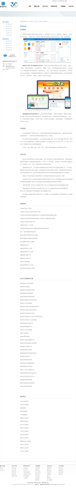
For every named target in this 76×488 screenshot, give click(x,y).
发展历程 (37, 474)
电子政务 (41, 21)
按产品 (1, 470)
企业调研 (25, 478)
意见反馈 (9, 41)
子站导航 (54, 1)
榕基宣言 (49, 470)
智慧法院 (9, 28)
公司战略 (37, 476)
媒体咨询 (9, 47)
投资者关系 (54, 6)
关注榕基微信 (61, 1)
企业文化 (71, 6)
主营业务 (36, 21)
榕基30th (61, 474)
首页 (30, 6)
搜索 (66, 1)
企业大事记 (38, 472)
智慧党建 (9, 35)
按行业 (1, 468)
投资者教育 (26, 476)
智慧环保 (9, 33)
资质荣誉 (37, 480)
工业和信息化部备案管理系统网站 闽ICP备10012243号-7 (23, 484)
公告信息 (25, 468)
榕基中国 (61, 472)
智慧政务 (9, 24)
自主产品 (45, 6)
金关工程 (14, 470)
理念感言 (49, 472)
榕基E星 (49, 478)
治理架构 (37, 478)
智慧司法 (9, 30)
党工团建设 (49, 480)
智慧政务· (45, 21)
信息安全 (14, 474)
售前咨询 (9, 43)
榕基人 (48, 476)
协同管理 (14, 472)
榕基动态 (37, 470)
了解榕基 (62, 6)
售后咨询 (9, 45)
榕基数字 (61, 470)
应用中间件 (14, 476)
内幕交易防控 (26, 472)
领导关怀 (61, 468)
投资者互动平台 (27, 474)
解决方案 (36, 6)
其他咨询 (9, 50)
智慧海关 (9, 26)
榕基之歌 (49, 468)
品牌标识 (49, 474)
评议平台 (25, 470)
